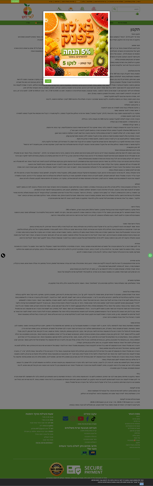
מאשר (141, 484)
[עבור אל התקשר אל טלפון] (3, 255)
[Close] (48, 81)
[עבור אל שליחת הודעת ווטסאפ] (150, 255)
